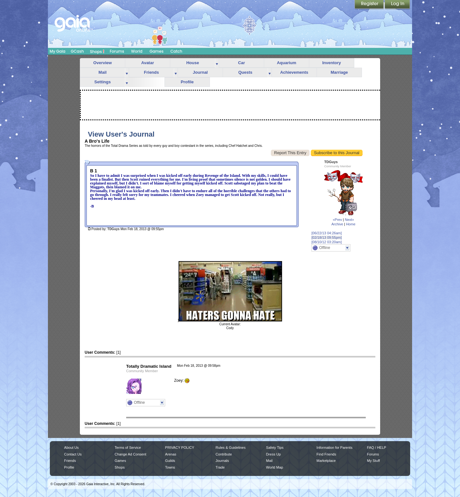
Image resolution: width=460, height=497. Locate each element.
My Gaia (57, 51)
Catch (176, 51)
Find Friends (326, 454)
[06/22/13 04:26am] (326, 233)
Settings (102, 81)
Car (241, 62)
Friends (151, 72)
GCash (77, 51)
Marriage (339, 72)
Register (370, 5)
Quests (245, 72)
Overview (102, 62)
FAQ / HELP (376, 447)
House (192, 62)
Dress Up (273, 454)
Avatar (147, 62)
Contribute (224, 454)
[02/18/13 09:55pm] (326, 237)
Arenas (170, 454)
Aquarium (286, 62)
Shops (97, 51)
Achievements (294, 72)
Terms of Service (128, 447)
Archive (337, 224)
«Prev (337, 220)
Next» (349, 220)
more (217, 63)
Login (397, 5)
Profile (187, 81)
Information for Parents (334, 447)
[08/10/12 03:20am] (326, 242)
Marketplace (326, 461)
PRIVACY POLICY (179, 447)
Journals (222, 461)
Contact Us (73, 454)
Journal (200, 72)
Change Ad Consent (130, 454)
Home (350, 224)
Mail (102, 72)
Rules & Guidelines (231, 447)
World (136, 51)
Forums (117, 51)
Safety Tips (275, 447)
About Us (71, 447)
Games (157, 51)
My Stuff (373, 461)
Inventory (331, 62)
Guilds (170, 461)
